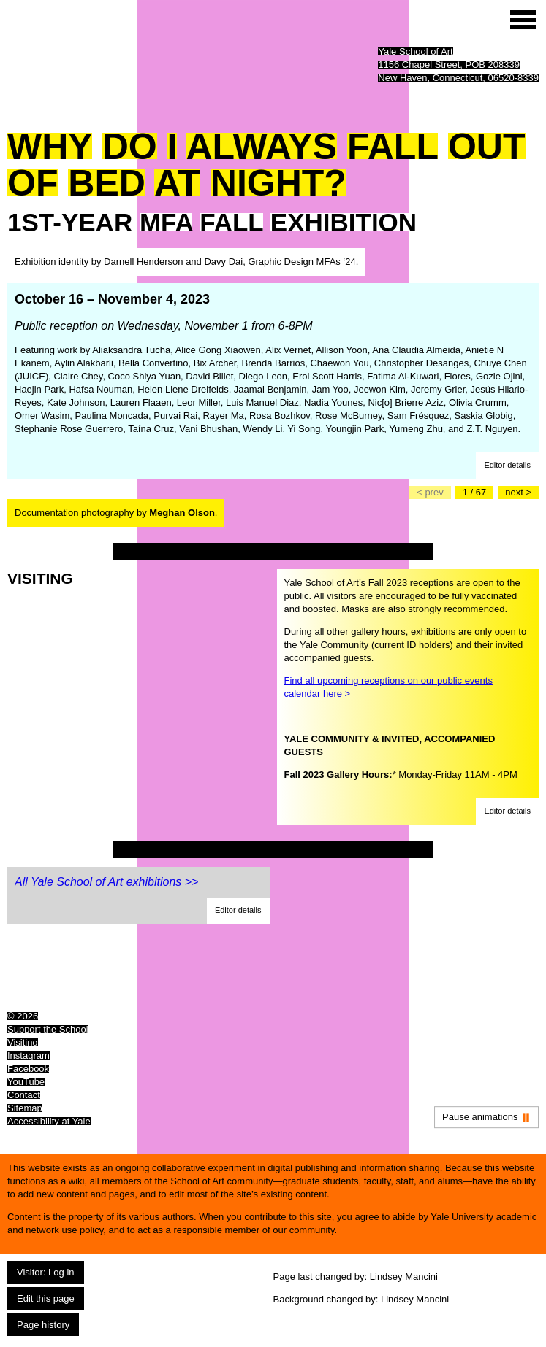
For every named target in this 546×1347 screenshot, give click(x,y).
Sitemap (24, 1108)
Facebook (28, 1068)
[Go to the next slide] (518, 492)
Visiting (22, 1042)
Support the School (47, 1029)
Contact (23, 1094)
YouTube (26, 1081)
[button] (507, 465)
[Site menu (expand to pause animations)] (523, 19)
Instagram (28, 1055)
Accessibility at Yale (49, 1121)
